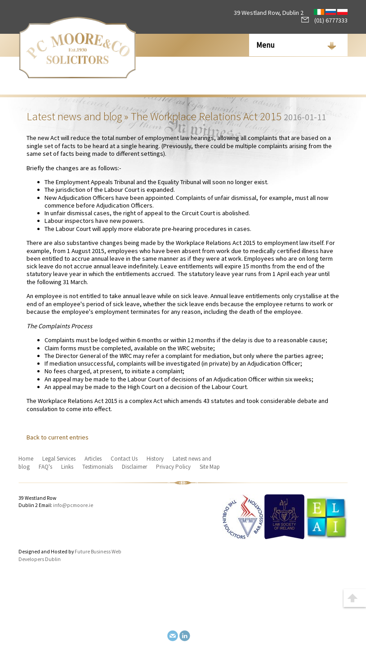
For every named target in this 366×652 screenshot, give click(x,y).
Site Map (210, 467)
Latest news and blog (74, 116)
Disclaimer (134, 467)
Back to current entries (58, 437)
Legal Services (59, 458)
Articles (93, 458)
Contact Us (124, 458)
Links (67, 467)
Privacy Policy (173, 467)
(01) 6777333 (324, 20)
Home (25, 458)
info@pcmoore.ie (73, 505)
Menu (265, 45)
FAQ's (45, 467)
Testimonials (97, 467)
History (155, 458)
